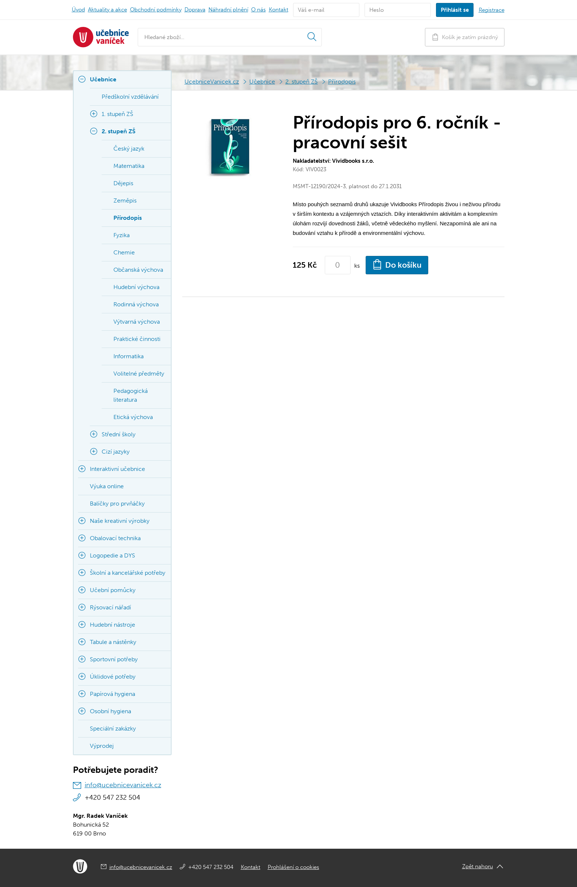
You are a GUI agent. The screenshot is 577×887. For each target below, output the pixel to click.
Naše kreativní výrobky (119, 520)
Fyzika (121, 235)
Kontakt (278, 9)
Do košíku (397, 264)
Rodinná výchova (136, 304)
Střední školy (119, 434)
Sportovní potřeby (114, 659)
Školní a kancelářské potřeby (127, 572)
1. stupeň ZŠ (117, 113)
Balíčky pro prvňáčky (117, 503)
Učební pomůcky (113, 590)
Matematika (128, 165)
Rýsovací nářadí (110, 607)
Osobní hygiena (110, 711)
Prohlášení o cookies (293, 867)
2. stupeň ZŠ (301, 81)
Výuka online (107, 486)
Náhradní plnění (228, 9)
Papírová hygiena (112, 693)
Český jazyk (128, 148)
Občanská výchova (138, 269)
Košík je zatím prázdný (465, 37)
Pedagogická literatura (130, 395)
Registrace (491, 10)
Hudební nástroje (112, 624)
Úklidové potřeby (113, 676)
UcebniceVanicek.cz (211, 81)
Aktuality (107, 9)
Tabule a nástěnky (113, 641)
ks (357, 265)
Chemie (124, 252)
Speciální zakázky (113, 728)
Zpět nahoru (477, 866)
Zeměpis (125, 200)
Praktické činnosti (137, 338)
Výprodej (102, 745)
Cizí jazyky (116, 451)
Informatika (128, 356)
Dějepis (123, 183)
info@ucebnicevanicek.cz (123, 785)
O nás (258, 9)
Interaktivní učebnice (117, 468)
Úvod (78, 9)
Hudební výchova (136, 287)
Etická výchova (133, 416)
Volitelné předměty (138, 373)
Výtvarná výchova (136, 321)
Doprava (194, 9)
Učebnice (262, 81)
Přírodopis (342, 81)
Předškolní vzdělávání (130, 96)
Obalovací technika (115, 538)
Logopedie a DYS (112, 555)
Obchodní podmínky (156, 9)
